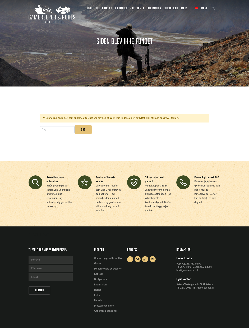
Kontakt (98, 274)
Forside (89, 8)
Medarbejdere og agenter (108, 269)
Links (97, 295)
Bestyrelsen (100, 279)
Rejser (97, 290)
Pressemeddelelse (104, 306)
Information (100, 284)
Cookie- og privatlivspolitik (108, 258)
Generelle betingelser (105, 311)
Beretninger (171, 8)
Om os (97, 263)
